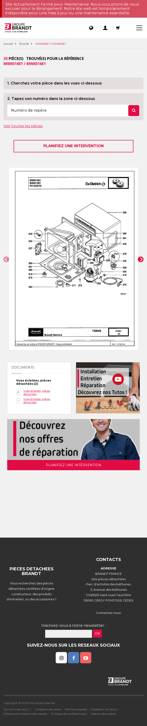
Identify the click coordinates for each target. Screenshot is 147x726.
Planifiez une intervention (73, 146)
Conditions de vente (47, 709)
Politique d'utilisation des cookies (25, 713)
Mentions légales (76, 709)
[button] (6, 259)
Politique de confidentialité (68, 713)
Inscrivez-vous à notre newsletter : (73, 625)
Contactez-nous (108, 613)
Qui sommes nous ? (17, 709)
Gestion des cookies (103, 713)
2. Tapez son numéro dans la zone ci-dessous (51, 98)
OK (97, 633)
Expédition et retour (104, 709)
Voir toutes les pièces (23, 126)
